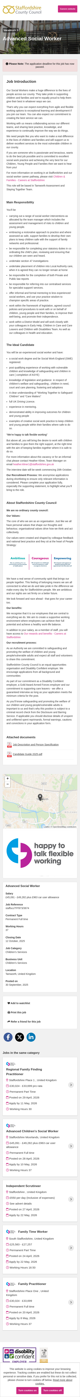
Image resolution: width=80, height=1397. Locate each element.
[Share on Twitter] (19, 1037)
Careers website (67, 9)
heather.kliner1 (21, 464)
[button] (40, 797)
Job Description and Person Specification (36, 744)
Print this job (17, 1012)
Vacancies (11, 30)
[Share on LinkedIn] (31, 1037)
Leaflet (46, 827)
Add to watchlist (19, 1003)
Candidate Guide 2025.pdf (27, 754)
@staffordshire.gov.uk (42, 464)
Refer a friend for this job (24, 1021)
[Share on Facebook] (8, 1037)
